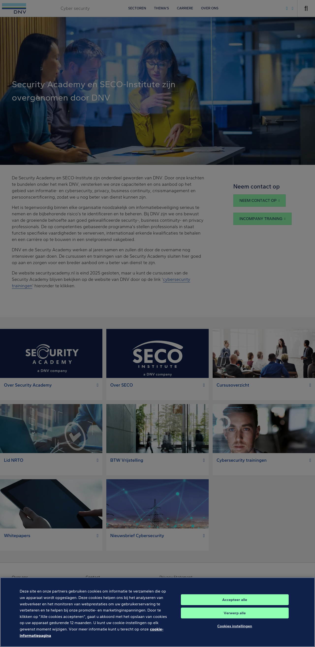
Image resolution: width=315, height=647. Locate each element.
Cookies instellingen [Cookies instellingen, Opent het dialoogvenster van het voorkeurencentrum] (234, 631)
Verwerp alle (235, 618)
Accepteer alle (234, 604)
